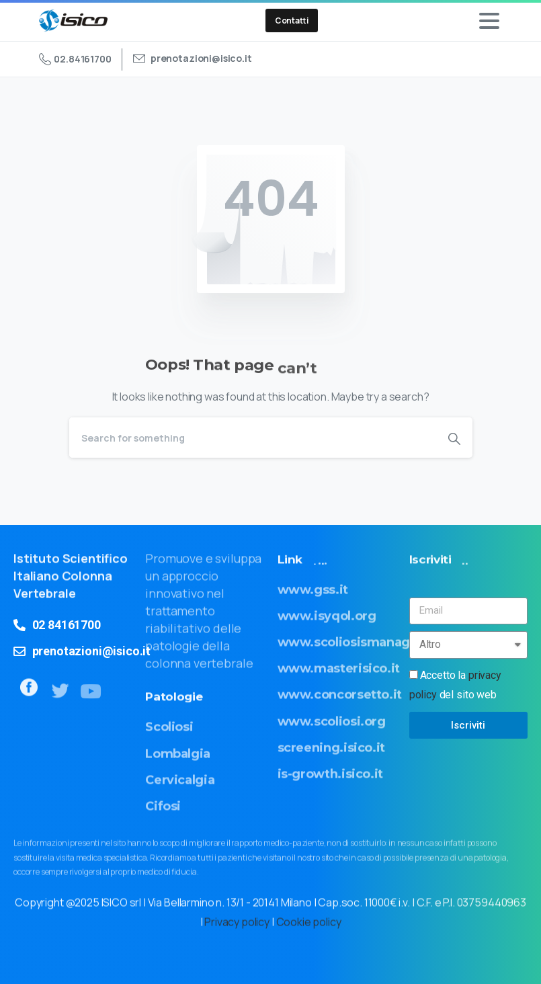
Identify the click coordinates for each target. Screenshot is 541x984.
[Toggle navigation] (489, 20)
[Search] (252, 437)
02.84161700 (75, 59)
